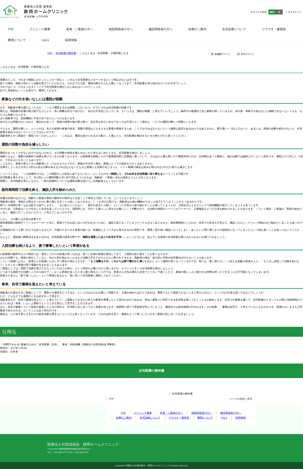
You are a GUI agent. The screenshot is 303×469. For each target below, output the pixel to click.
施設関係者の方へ (230, 412)
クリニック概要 (143, 412)
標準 (272, 12)
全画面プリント (220, 54)
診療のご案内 (124, 417)
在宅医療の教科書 (65, 53)
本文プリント (245, 54)
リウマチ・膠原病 (178, 417)
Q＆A (224, 417)
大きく (279, 12)
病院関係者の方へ (201, 412)
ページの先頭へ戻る (240, 398)
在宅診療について (150, 417)
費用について (205, 417)
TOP (49, 53)
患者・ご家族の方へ (171, 412)
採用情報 (240, 417)
